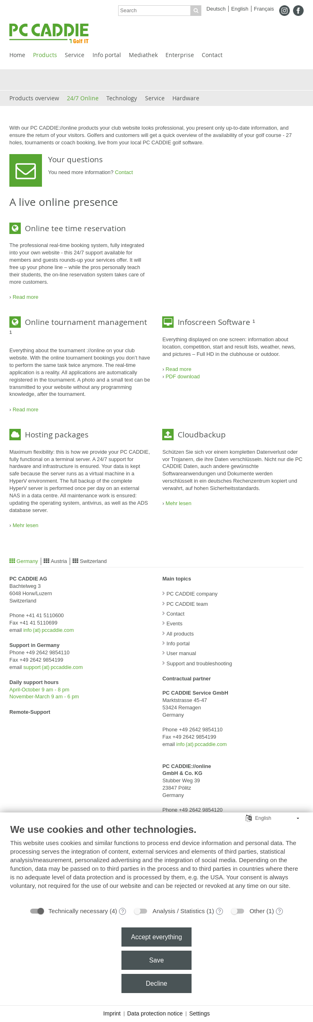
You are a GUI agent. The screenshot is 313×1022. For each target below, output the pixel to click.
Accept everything (156, 937)
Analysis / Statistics (178, 910)
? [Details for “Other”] (279, 911)
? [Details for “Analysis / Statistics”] (219, 911)
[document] (156, 863)
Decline (157, 983)
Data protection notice (155, 1013)
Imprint (112, 1013)
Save (156, 960)
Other (257, 910)
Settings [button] (199, 1013)
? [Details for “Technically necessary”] (122, 911)
